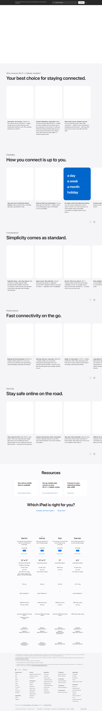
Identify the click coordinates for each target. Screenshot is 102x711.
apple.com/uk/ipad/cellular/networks (39, 665)
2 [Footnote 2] (30, 364)
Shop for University (62, 682)
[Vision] (44, 6)
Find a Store (46, 674)
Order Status (46, 690)
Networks (85, 10)
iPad (16, 678)
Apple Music (32, 686)
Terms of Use (54, 709)
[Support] (78, 6)
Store (16, 674)
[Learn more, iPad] (60, 525)
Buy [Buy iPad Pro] (24, 550)
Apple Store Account (34, 676)
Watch (16, 681)
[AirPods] (49, 6)
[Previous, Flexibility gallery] (90, 222)
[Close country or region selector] (86, 2)
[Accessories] (71, 6)
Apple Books (32, 695)
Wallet (16, 697)
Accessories (17, 690)
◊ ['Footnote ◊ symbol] (82, 563)
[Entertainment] (63, 6)
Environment (75, 678)
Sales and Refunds (61, 709)
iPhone (16, 679)
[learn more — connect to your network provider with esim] (70, 493)
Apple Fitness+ (32, 690)
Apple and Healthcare (62, 687)
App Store (32, 697)
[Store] (20, 6)
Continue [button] (81, 2)
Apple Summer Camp (48, 681)
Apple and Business (62, 674)
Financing (46, 689)
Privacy (74, 679)
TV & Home (17, 687)
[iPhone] (34, 6)
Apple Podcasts (33, 693)
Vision (16, 683)
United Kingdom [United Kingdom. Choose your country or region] (83, 709)
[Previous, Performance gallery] (90, 378)
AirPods (16, 685)
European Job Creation (77, 699)
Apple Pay (17, 699)
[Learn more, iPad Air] (42, 524)
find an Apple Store (27, 705)
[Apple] (16, 6)
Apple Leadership (75, 688)
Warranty (74, 692)
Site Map (72, 709)
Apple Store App (47, 683)
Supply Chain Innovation (77, 681)
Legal (68, 709)
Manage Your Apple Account (35, 674)
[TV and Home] (56, 6)
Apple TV (31, 684)
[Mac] (24, 6)
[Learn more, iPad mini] (77, 527)
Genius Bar (46, 676)
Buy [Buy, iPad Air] (42, 550)
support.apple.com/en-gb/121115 (22, 658)
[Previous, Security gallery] (90, 454)
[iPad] (28, 6)
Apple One (32, 682)
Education (74, 676)
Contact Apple (75, 701)
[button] (64, 2)
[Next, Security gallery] (94, 454)
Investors (74, 693)
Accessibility (74, 674)
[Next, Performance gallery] (94, 378)
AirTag (16, 689)
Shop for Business (61, 676)
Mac (16, 676)
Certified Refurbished (48, 685)
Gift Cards (17, 692)
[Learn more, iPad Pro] (24, 524)
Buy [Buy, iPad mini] (77, 550)
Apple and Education (62, 680)
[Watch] (39, 6)
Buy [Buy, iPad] (60, 550)
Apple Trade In (47, 687)
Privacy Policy (40, 709)
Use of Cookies (47, 709)
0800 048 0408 (48, 705)
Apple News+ (32, 692)
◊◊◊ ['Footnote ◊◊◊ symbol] (62, 633)
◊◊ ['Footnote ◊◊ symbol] (28, 593)
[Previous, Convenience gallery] (90, 300)
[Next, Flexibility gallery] (94, 222)
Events (73, 697)
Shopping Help (47, 692)
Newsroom (74, 686)
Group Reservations (48, 679)
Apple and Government (62, 692)
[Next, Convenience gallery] (94, 300)
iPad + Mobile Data (21, 10)
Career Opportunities (76, 690)
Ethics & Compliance (76, 695)
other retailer (34, 705)
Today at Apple (47, 678)
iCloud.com (32, 678)
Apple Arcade (32, 688)
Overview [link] (79, 10)
